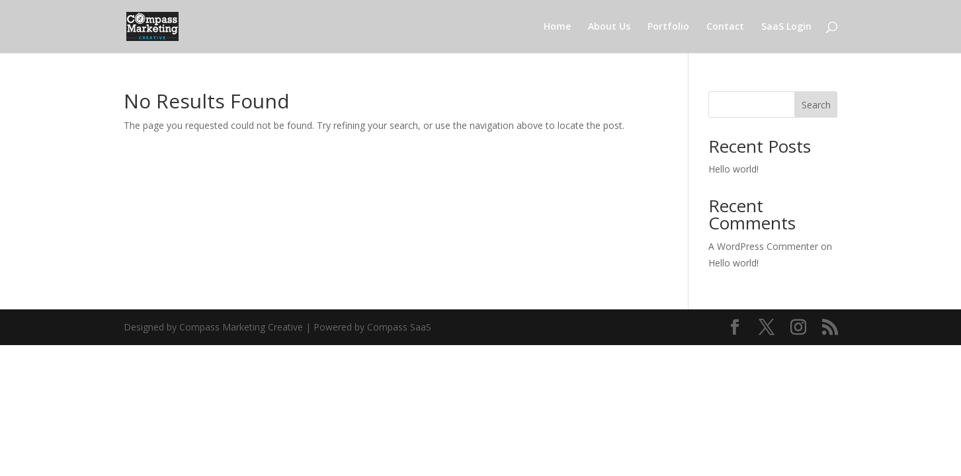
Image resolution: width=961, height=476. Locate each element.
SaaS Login (786, 27)
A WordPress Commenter (763, 246)
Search (816, 105)
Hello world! (733, 169)
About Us (609, 27)
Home (557, 27)
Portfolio (668, 27)
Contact (725, 27)
